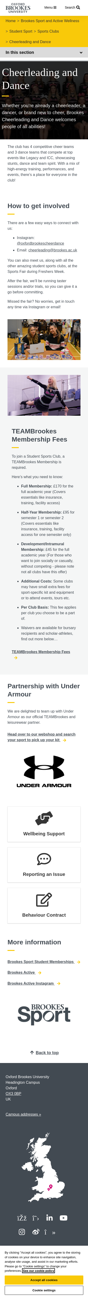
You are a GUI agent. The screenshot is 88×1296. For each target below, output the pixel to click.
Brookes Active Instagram (34, 983)
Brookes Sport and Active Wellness (50, 21)
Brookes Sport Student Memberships (44, 962)
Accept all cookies (44, 1280)
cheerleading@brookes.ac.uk (52, 250)
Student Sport (20, 31)
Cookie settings (44, 1290)
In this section (44, 52)
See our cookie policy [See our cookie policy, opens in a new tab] (38, 1270)
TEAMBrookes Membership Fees (41, 655)
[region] (44, 1271)
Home (11, 21)
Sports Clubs (48, 31)
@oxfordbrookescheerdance (40, 243)
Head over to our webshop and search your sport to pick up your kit (42, 737)
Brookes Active (24, 972)
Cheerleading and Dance (30, 42)
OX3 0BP (13, 1094)
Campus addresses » (23, 1114)
